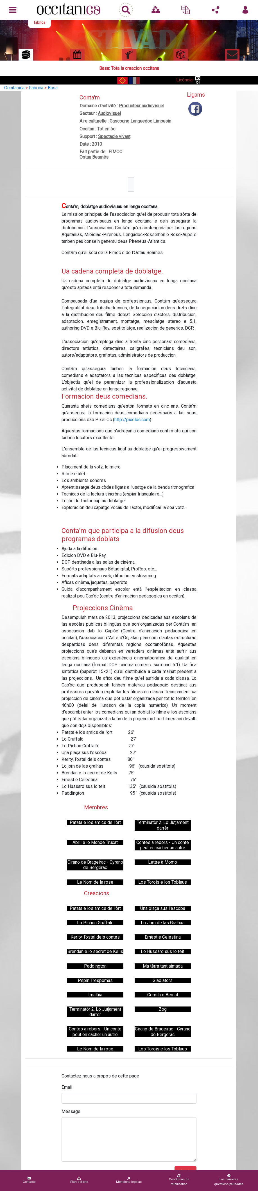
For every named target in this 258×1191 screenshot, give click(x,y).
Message (71, 1111)
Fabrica (36, 87)
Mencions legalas (129, 1180)
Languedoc (141, 121)
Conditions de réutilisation (179, 1180)
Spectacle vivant (114, 136)
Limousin (162, 121)
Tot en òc (106, 129)
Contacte (29, 1180)
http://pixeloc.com (132, 419)
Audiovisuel (109, 113)
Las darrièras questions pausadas (228, 1180)
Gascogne (119, 121)
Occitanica (14, 87)
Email (67, 1087)
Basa (53, 87)
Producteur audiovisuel (141, 105)
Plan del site (79, 1180)
